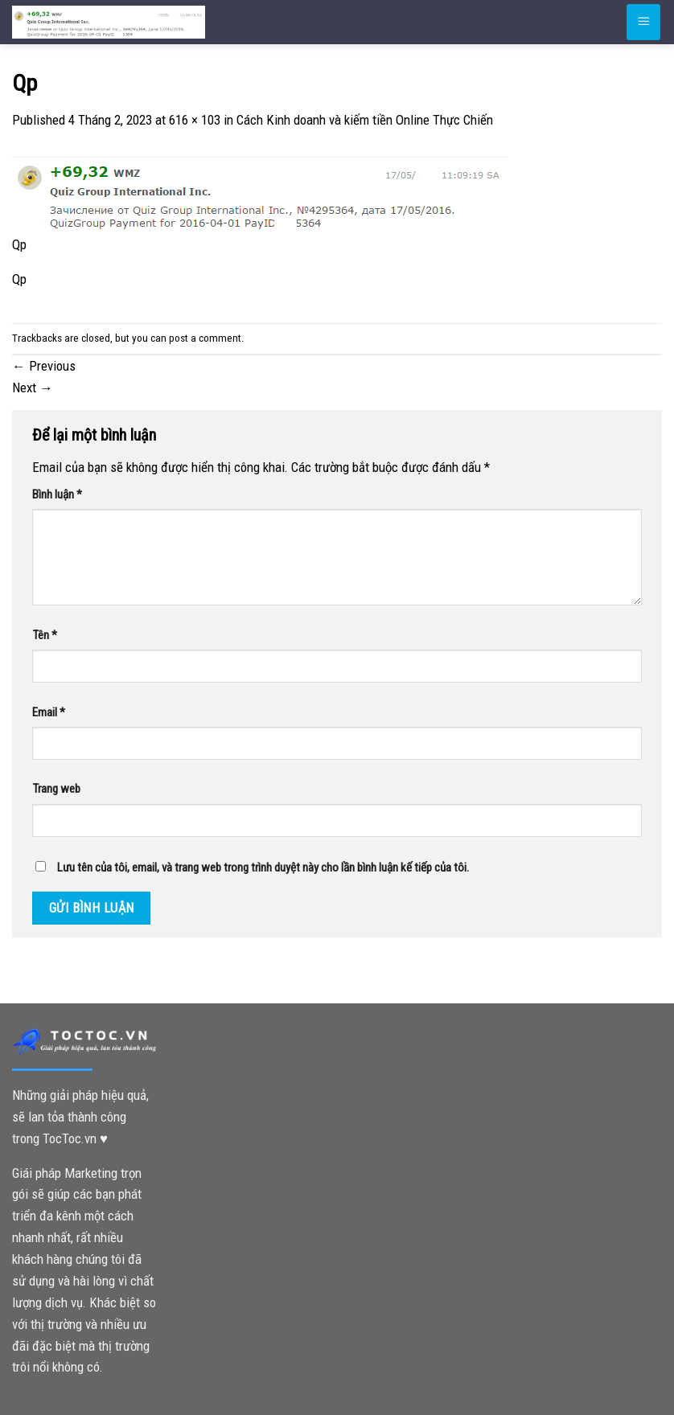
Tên (44, 635)
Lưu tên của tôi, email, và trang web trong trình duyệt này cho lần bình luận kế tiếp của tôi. (263, 867)
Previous (44, 366)
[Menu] (643, 21)
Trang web (56, 788)
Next (32, 387)
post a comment (205, 338)
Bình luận (57, 494)
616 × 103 (194, 120)
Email (48, 712)
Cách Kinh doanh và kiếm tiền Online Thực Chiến (364, 120)
